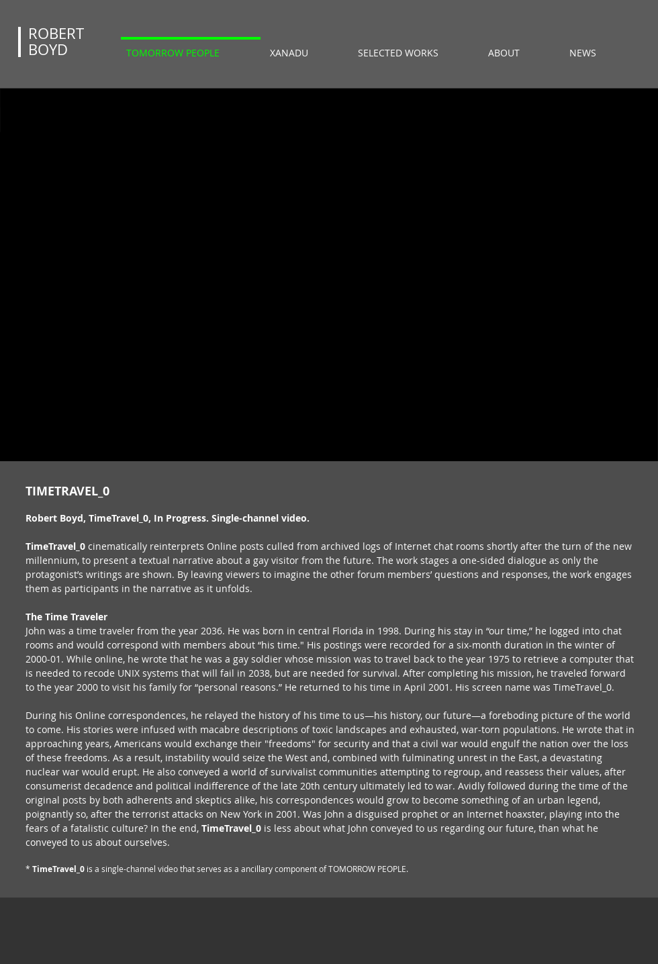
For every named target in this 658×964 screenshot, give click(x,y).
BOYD (48, 49)
